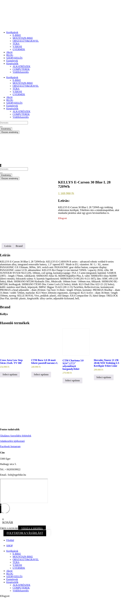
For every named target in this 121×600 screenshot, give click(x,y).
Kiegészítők (12, 63)
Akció (9, 52)
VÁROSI (17, 46)
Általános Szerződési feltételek (15, 435)
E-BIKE (17, 35)
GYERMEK (19, 49)
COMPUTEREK (21, 69)
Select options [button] (10, 374)
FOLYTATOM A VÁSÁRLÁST (25, 533)
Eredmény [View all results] (6, 129)
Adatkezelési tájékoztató (12, 441)
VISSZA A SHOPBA (32, 528)
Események (12, 60)
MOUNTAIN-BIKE (23, 38)
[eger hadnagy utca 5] (24, 491)
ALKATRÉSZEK (21, 66)
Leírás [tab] (7, 246)
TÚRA (16, 43)
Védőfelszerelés (21, 72)
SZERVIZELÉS (14, 58)
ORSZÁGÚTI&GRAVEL (26, 41)
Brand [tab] (19, 246)
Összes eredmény (9, 132)
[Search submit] (1, 126)
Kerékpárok (12, 32)
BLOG (9, 55)
